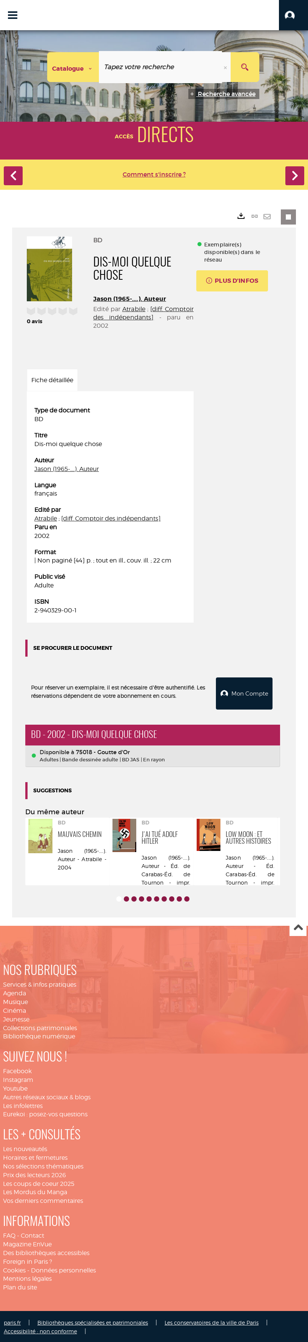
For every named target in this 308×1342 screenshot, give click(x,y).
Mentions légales (27, 1277)
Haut (298, 927)
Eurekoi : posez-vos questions (45, 1113)
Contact (32, 1234)
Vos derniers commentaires (43, 1199)
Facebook (17, 1070)
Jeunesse (16, 1017)
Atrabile (133, 309)
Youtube (15, 1087)
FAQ (9, 1234)
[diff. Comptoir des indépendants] (111, 518)
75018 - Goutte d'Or (103, 751)
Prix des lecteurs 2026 (34, 1174)
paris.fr (12, 1321)
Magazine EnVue (27, 1243)
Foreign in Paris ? (27, 1260)
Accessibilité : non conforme (40, 1330)
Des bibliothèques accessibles (46, 1251)
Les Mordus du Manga (35, 1191)
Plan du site (20, 1286)
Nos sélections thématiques (43, 1165)
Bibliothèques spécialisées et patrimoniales (92, 1321)
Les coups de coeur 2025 (38, 1182)
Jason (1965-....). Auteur (129, 299)
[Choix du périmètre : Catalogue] (73, 67)
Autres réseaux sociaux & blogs (47, 1095)
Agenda (14, 992)
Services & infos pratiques (39, 983)
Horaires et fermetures (35, 1156)
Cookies (14, 1268)
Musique (15, 1000)
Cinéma (14, 1009)
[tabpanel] (110, 510)
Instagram (18, 1078)
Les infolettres (23, 1104)
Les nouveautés (25, 1147)
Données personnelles (63, 1268)
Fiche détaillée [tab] (52, 380)
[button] (293, 15)
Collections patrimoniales (40, 1026)
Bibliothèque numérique (39, 1035)
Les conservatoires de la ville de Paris (212, 1321)
